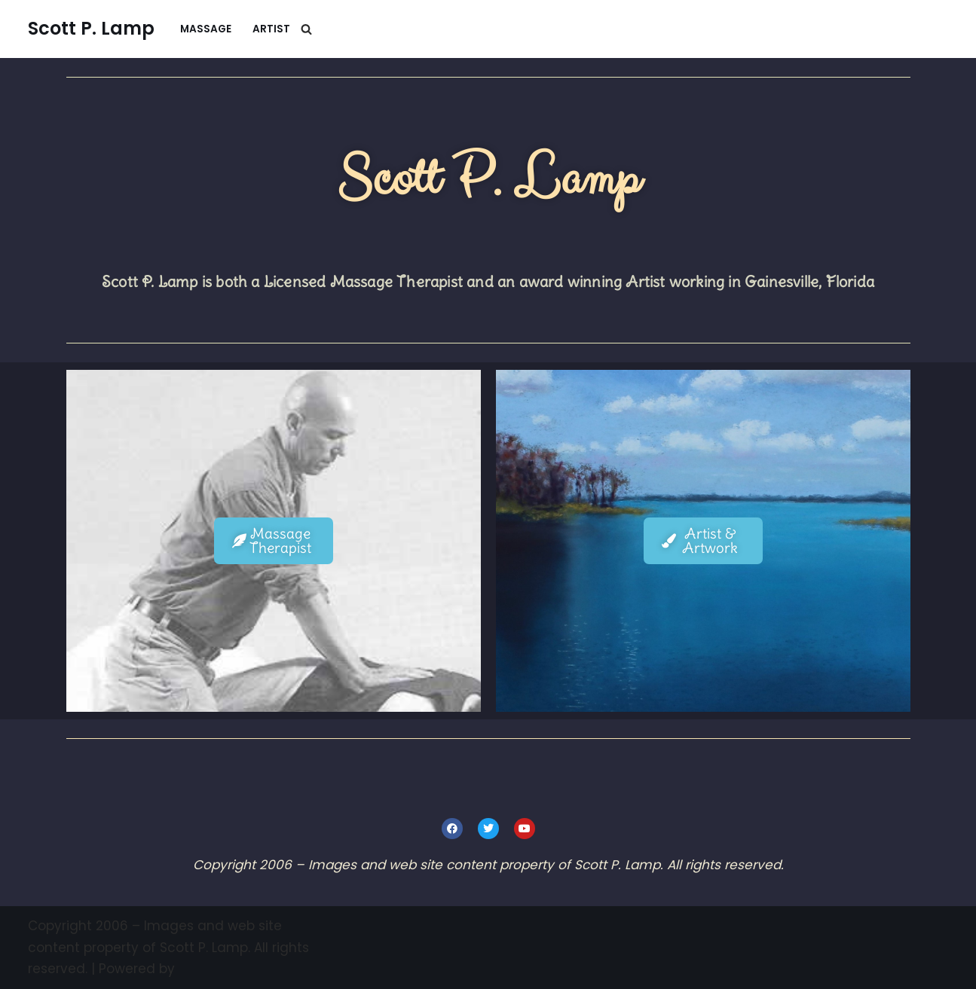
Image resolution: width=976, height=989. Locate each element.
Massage (205, 29)
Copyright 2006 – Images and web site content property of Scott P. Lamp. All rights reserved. (168, 947)
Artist (271, 29)
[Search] (306, 29)
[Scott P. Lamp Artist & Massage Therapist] (91, 29)
